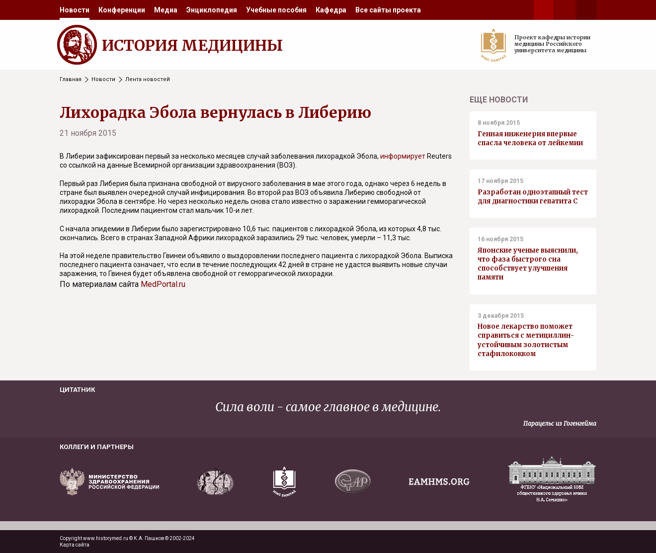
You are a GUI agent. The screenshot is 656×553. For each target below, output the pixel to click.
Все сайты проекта (388, 10)
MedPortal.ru (163, 284)
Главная (71, 79)
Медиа (165, 10)
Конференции (121, 10)
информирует (402, 156)
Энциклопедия (211, 10)
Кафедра (331, 10)
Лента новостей (147, 79)
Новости (74, 10)
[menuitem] (74, 10)
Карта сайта (74, 545)
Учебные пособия (276, 10)
